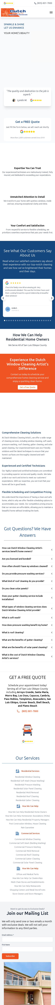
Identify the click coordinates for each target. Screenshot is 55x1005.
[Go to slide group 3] (9, 320)
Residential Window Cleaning (27, 777)
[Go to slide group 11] (26, 320)
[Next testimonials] (51, 298)
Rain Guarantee (27, 827)
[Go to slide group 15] (35, 320)
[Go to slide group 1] (4, 320)
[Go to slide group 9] (22, 320)
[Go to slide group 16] (37, 320)
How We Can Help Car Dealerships (27, 878)
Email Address (8, 935)
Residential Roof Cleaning (27, 796)
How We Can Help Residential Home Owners (27, 812)
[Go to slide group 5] (13, 320)
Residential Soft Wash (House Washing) (27, 781)
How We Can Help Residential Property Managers (27, 820)
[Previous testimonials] (3, 298)
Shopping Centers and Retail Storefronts (27, 890)
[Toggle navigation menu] (51, 12)
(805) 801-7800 (30, 711)
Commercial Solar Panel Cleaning (27, 862)
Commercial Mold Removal (27, 851)
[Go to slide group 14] (33, 320)
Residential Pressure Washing (27, 785)
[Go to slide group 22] (50, 320)
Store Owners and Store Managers (27, 894)
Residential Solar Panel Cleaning (28, 788)
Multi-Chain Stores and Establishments (27, 882)
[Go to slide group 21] (48, 320)
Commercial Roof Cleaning (27, 855)
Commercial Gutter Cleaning (27, 859)
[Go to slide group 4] (11, 320)
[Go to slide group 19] (43, 320)
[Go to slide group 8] (19, 320)
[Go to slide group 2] (6, 320)
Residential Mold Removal (27, 792)
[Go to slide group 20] (46, 320)
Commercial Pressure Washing (27, 847)
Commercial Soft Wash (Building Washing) (27, 843)
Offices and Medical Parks (27, 874)
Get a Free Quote (27, 387)
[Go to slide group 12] (28, 320)
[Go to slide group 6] (15, 320)
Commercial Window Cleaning (27, 839)
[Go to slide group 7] (17, 320)
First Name (6, 945)
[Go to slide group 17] (39, 320)
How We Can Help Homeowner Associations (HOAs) (27, 816)
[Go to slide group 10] (24, 320)
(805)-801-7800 (43, 3)
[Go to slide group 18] (41, 320)
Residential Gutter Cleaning (27, 800)
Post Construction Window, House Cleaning (27, 824)
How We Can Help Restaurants (27, 886)
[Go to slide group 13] (30, 320)
